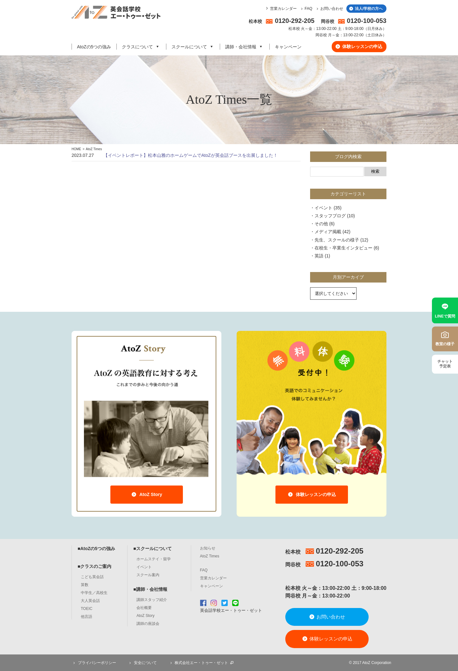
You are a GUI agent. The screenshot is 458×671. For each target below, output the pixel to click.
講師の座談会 (147, 623)
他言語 (86, 616)
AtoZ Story (146, 494)
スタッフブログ (330, 215)
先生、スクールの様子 (337, 239)
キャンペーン (288, 46)
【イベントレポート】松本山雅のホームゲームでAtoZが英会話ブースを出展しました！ (190, 155)
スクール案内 (147, 575)
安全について (142, 663)
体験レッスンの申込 (358, 46)
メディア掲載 (328, 231)
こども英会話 (92, 577)
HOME (76, 149)
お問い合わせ (329, 8)
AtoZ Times (94, 149)
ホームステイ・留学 (153, 559)
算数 (84, 585)
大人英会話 (90, 600)
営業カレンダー (283, 8)
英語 (319, 255)
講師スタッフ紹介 (151, 600)
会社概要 (144, 607)
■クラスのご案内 (94, 566)
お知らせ (207, 548)
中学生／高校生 (94, 593)
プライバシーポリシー (94, 663)
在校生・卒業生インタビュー (343, 247)
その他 (321, 223)
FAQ (305, 8)
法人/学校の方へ (366, 8)
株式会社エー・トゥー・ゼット (201, 663)
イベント (323, 207)
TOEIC (86, 608)
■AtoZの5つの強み (96, 548)
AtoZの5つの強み (94, 46)
